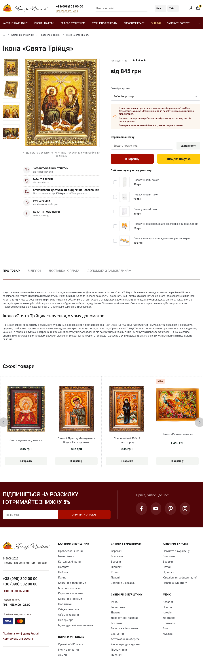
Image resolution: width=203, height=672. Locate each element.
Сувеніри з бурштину (104, 23)
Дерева (115, 613)
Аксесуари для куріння (125, 645)
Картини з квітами (70, 599)
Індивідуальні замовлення (75, 626)
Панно (62, 578)
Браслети (117, 557)
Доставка (169, 618)
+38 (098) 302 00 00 (20, 579)
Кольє (115, 573)
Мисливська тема (69, 589)
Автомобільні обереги (125, 640)
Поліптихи (65, 605)
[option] (11, 68)
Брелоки (116, 624)
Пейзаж (63, 573)
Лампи (62, 656)
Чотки (167, 568)
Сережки (116, 552)
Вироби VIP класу (134, 23)
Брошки (116, 562)
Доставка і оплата (64, 271)
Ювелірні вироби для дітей (180, 578)
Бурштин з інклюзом (124, 629)
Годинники (118, 608)
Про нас (168, 608)
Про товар (11, 271)
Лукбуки (168, 634)
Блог (166, 629)
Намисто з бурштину (176, 552)
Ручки (114, 602)
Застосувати (187, 145)
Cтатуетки (117, 634)
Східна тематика (68, 610)
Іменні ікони (66, 557)
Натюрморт (65, 621)
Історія (167, 613)
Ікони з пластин (68, 650)
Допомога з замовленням (109, 271)
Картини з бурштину (15, 23)
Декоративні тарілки (124, 618)
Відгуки (34, 271)
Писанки (116, 656)
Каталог (168, 602)
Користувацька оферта (18, 639)
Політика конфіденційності (21, 634)
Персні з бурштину (175, 583)
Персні (115, 578)
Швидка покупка (178, 159)
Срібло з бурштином (73, 23)
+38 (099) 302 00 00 (20, 584)
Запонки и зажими (123, 583)
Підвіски (116, 568)
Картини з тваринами (72, 583)
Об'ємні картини (68, 615)
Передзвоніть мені (67, 11)
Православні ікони (50, 34)
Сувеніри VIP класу (70, 645)
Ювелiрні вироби (44, 23)
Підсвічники (119, 650)
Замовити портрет (178, 23)
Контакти (169, 624)
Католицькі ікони (69, 562)
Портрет (63, 568)
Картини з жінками (70, 594)
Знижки (156, 23)
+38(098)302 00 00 (69, 6)
